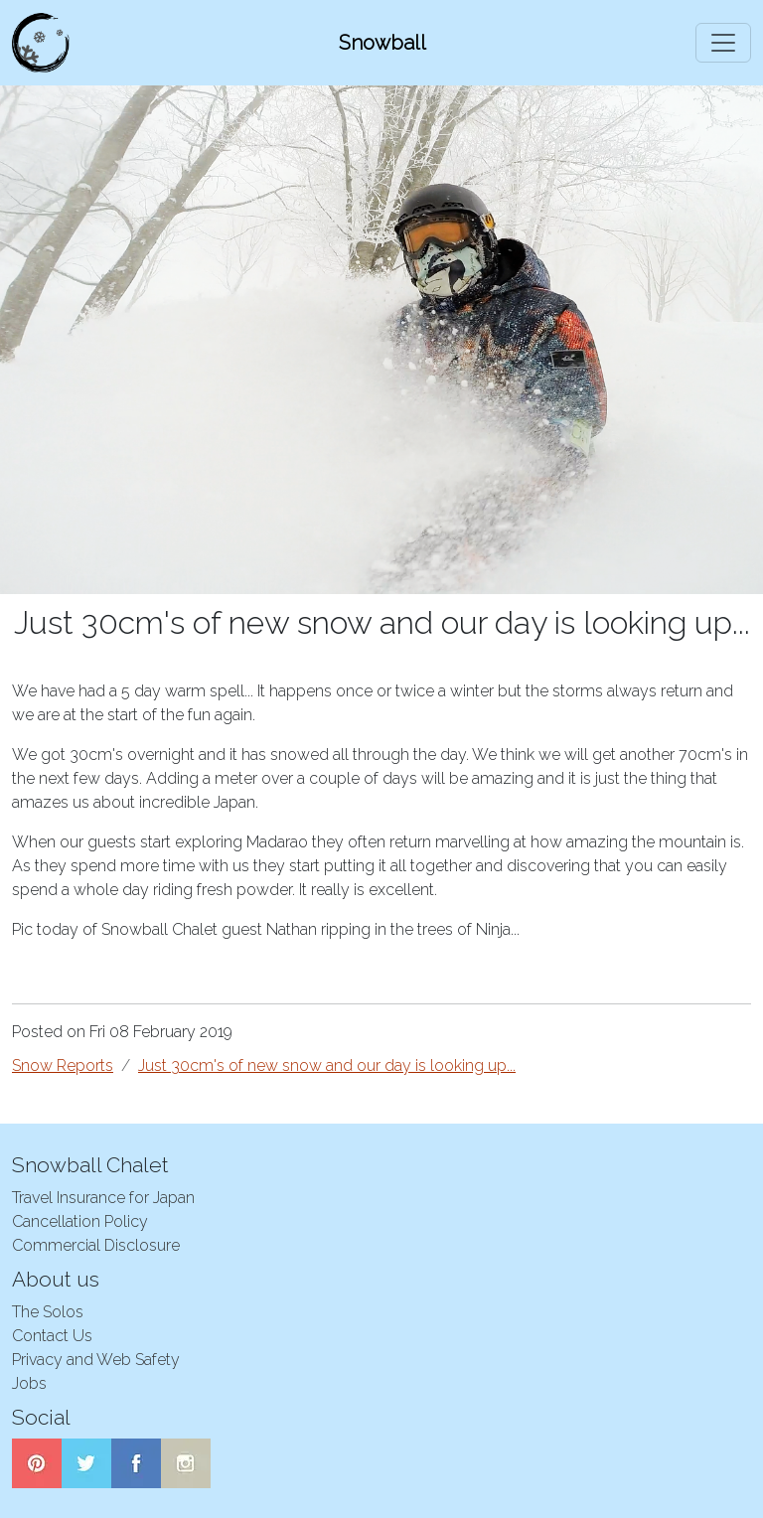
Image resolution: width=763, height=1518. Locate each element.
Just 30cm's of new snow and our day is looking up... (327, 1065)
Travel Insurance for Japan (103, 1197)
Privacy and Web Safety (96, 1359)
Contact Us (52, 1335)
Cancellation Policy (80, 1221)
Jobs (29, 1383)
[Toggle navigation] (723, 43)
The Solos (47, 1311)
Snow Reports (62, 1065)
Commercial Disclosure (96, 1245)
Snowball (382, 43)
